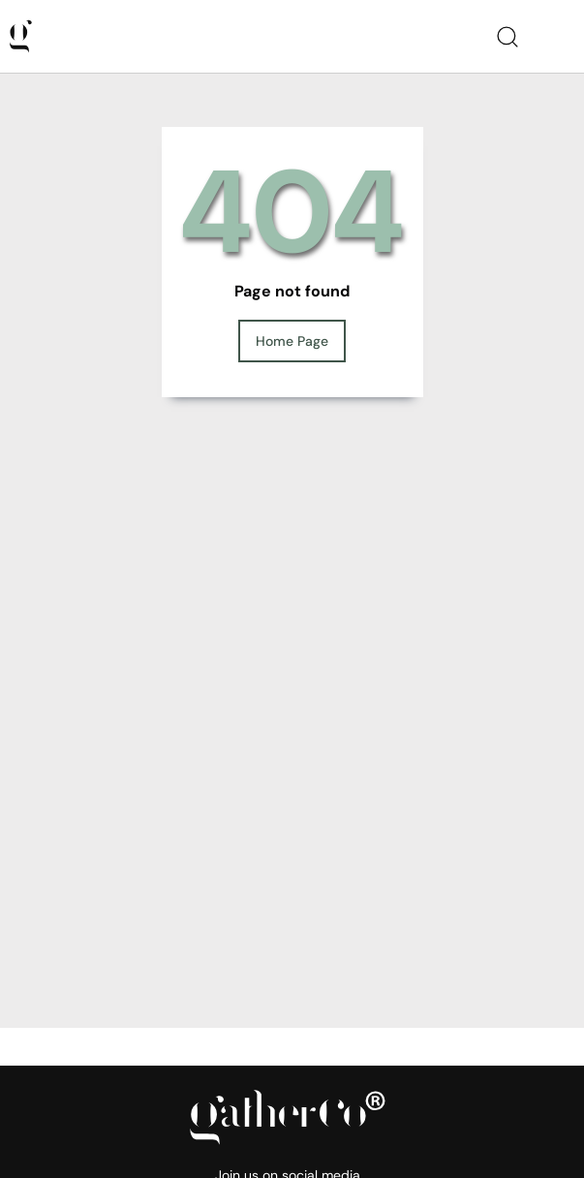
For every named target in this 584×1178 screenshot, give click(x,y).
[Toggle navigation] (559, 36)
